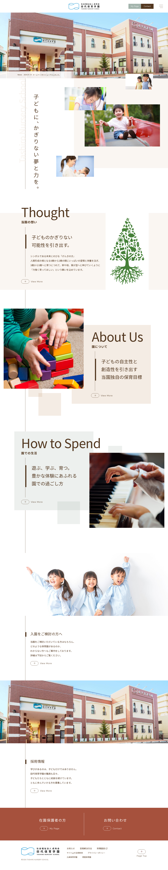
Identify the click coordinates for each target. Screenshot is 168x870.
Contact (114, 828)
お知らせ (71, 848)
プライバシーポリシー (96, 853)
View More (33, 281)
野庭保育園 (86, 857)
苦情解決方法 (86, 848)
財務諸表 (102, 848)
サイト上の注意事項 (75, 853)
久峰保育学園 (72, 857)
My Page (51, 828)
